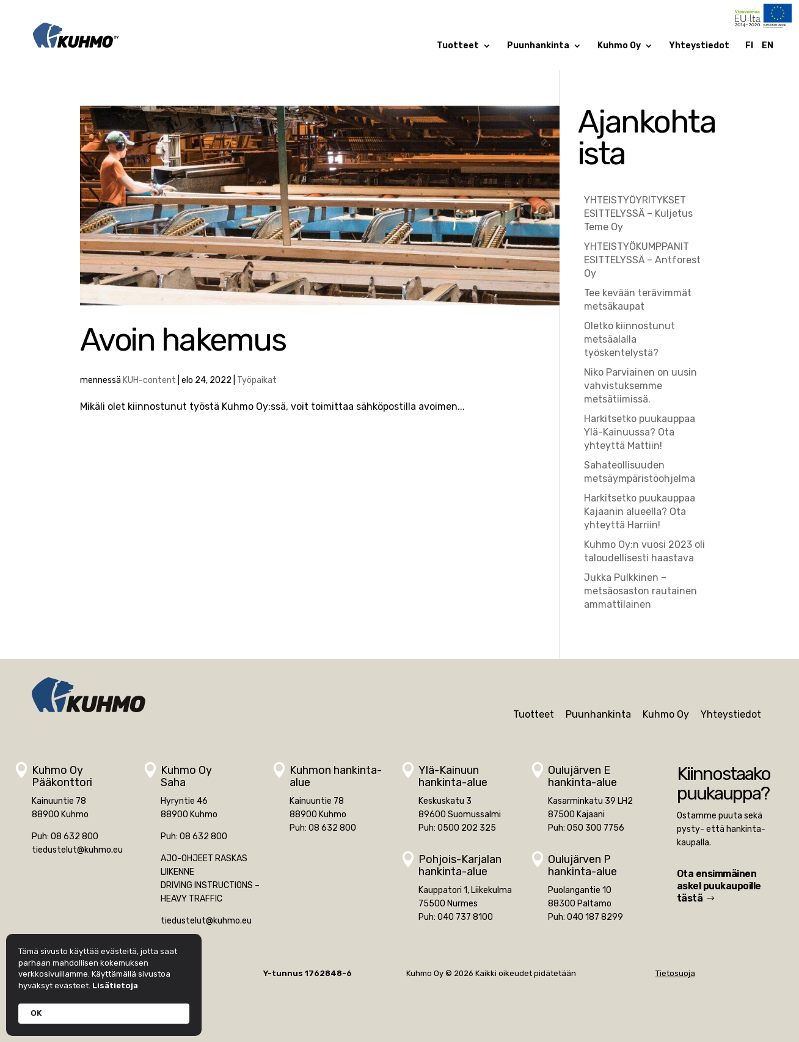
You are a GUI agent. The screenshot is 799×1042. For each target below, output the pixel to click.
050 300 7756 (595, 828)
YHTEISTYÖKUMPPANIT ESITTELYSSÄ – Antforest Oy (642, 260)
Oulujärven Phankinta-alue (582, 865)
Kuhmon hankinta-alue (336, 776)
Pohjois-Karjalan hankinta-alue (460, 865)
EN (767, 46)
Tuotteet (458, 46)
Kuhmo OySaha (186, 776)
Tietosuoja (675, 973)
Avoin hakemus (183, 340)
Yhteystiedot (699, 46)
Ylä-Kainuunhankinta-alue (452, 776)
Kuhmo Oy (619, 46)
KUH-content (149, 380)
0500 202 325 (466, 828)
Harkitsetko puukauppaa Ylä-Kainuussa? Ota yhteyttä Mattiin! (639, 432)
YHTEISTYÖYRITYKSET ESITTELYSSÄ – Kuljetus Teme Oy (638, 213)
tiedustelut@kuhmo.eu (77, 850)
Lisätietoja (115, 985)
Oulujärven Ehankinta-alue (582, 776)
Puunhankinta (538, 46)
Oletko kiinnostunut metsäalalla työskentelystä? (629, 339)
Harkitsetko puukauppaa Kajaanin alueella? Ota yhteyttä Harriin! (639, 511)
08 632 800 (74, 836)
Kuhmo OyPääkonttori (62, 776)
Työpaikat (257, 380)
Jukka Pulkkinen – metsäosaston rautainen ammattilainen (640, 591)
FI (749, 46)
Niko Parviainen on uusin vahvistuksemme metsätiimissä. (640, 385)
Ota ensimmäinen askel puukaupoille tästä (719, 886)
